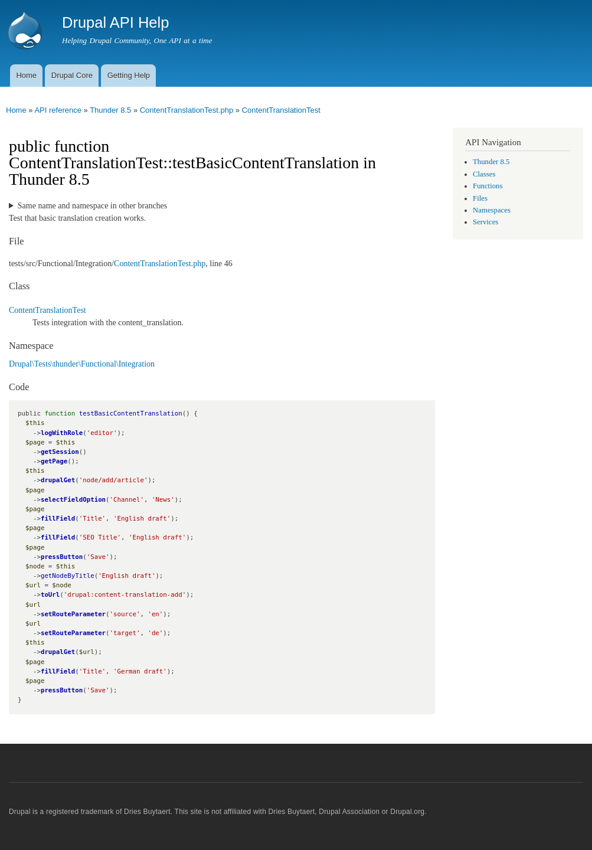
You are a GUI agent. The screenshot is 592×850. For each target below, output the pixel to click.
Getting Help (128, 75)
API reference (57, 110)
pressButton (62, 557)
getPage (54, 461)
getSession (60, 452)
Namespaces (492, 210)
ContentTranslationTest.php (187, 110)
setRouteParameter (73, 614)
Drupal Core (72, 75)
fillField (58, 518)
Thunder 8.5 (110, 110)
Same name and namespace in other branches (92, 205)
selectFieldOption (73, 500)
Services (485, 222)
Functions (487, 186)
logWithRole (62, 433)
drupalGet (58, 480)
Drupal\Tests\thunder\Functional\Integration (82, 363)
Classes (484, 174)
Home (26, 75)
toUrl (50, 595)
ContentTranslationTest (281, 110)
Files (480, 198)
